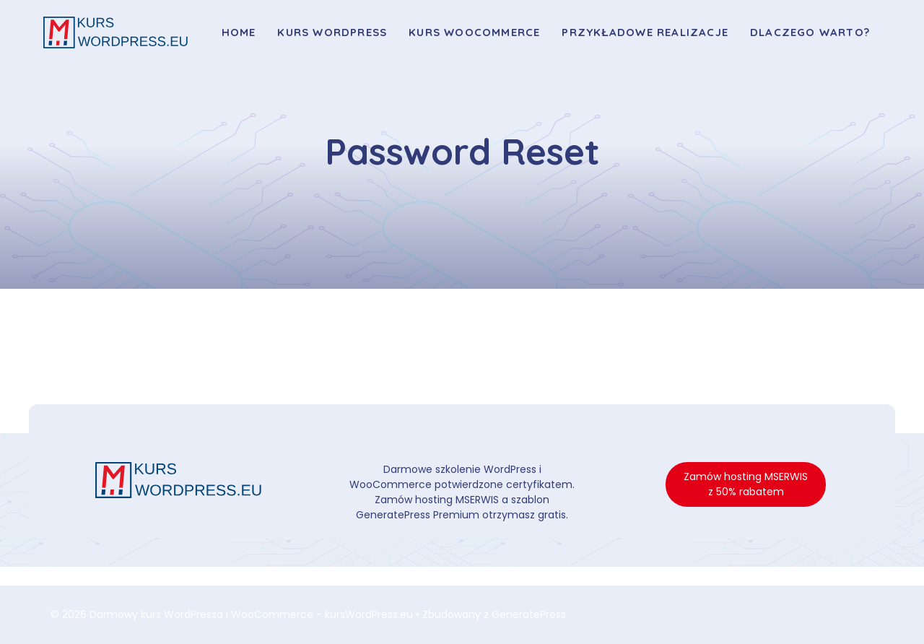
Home (239, 32)
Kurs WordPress (332, 32)
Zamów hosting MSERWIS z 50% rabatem (746, 484)
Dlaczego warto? (810, 32)
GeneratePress (529, 614)
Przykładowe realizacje (645, 32)
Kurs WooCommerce (474, 32)
